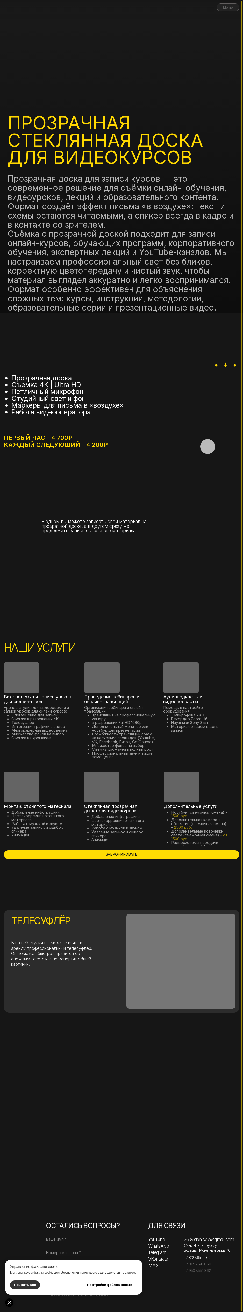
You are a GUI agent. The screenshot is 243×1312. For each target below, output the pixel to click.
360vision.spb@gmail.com (209, 1239)
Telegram (157, 1252)
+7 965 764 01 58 (197, 1264)
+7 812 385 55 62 (197, 1257)
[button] (207, 447)
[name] (88, 1239)
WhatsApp (158, 1246)
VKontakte (158, 1259)
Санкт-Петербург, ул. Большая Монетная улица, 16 (207, 1248)
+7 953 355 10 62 (197, 1270)
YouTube (156, 1239)
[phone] (88, 1253)
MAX (153, 1265)
